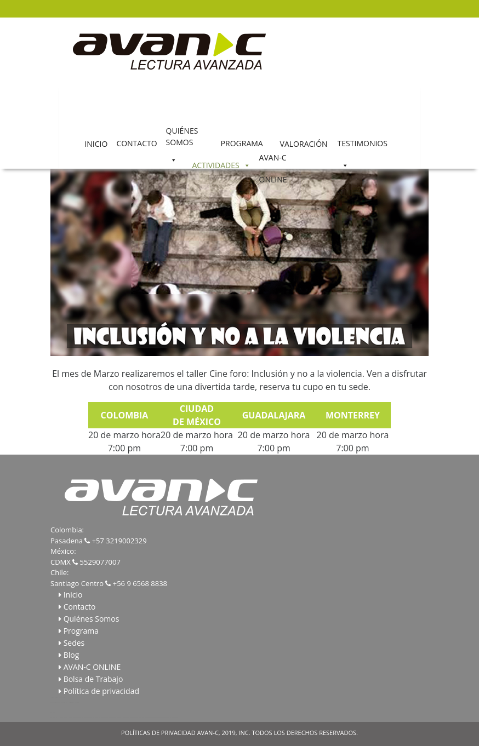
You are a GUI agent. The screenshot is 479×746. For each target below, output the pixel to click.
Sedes (74, 643)
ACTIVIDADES (215, 164)
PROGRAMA (242, 142)
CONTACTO (136, 142)
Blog (71, 655)
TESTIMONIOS (362, 142)
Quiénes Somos (91, 618)
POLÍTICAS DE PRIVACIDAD (158, 732)
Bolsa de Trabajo (93, 679)
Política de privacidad (101, 691)
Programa (81, 631)
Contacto (80, 606)
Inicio (73, 594)
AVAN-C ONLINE (273, 160)
